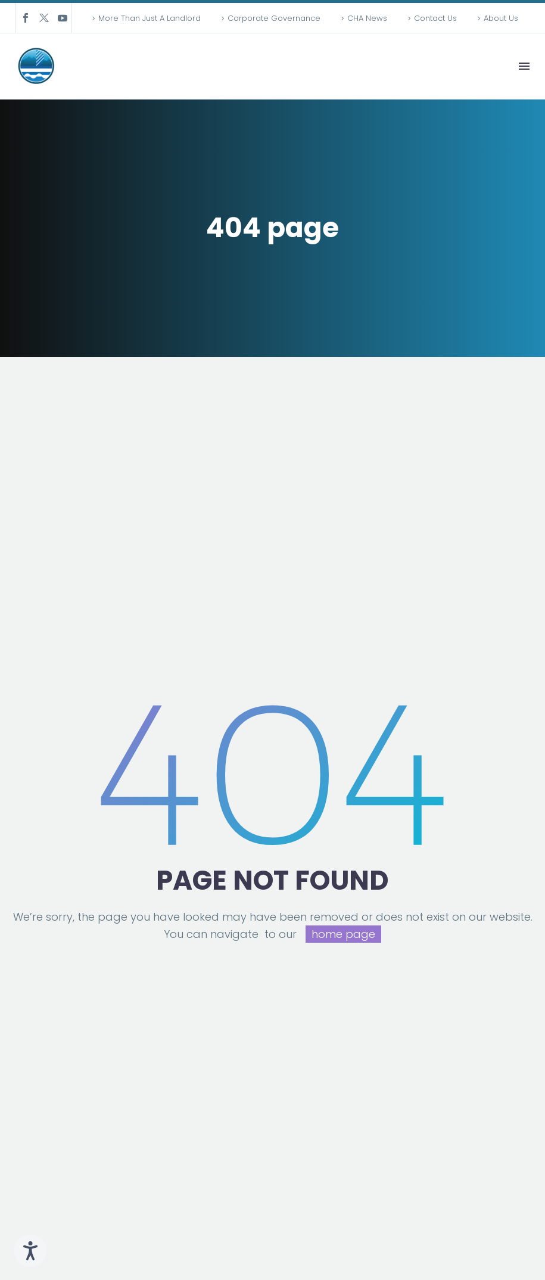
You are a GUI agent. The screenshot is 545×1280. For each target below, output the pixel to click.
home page (343, 934)
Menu (524, 66)
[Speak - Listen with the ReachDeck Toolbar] (30, 1251)
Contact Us (435, 18)
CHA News (367, 18)
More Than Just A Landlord (149, 18)
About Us (501, 18)
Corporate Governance (274, 18)
